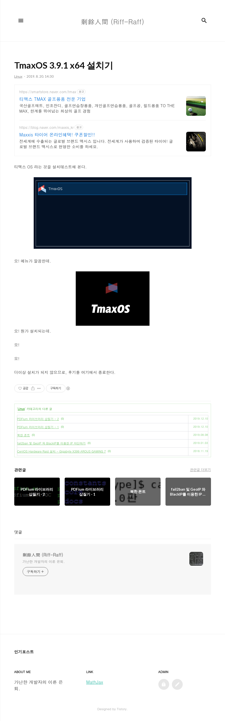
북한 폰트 (23, 435)
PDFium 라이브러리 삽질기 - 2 (38, 419)
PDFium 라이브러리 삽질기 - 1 (38, 427)
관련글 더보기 (200, 469)
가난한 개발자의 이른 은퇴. (44, 561)
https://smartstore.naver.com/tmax (47, 92)
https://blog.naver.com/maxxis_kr (46, 127)
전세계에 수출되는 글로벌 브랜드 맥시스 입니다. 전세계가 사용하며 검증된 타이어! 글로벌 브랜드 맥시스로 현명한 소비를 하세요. (96, 143)
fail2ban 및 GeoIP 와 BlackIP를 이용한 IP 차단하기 (51, 443)
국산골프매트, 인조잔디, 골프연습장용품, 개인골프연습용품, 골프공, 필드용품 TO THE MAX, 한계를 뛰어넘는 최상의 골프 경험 (97, 108)
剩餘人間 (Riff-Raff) (43, 555)
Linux (21, 409)
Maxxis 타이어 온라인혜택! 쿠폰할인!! (57, 135)
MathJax (94, 682)
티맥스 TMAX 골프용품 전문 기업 (52, 99)
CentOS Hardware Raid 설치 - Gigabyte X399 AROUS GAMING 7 (61, 451)
